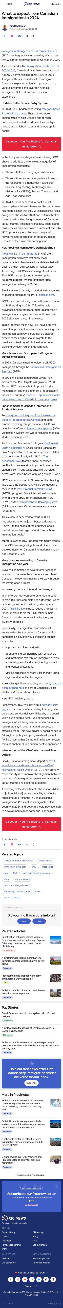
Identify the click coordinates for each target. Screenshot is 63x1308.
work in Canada (11, 897)
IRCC (34, 866)
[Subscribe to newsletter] (31, 1073)
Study (35, 1236)
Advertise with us (41, 1262)
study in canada (22, 879)
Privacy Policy (54, 1303)
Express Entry (45, 860)
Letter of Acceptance (39, 428)
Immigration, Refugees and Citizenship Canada (29, 51)
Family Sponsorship (11, 1244)
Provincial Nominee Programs (19, 253)
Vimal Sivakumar (17, 26)
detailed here (46, 294)
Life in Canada (40, 1244)
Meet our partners (42, 1258)
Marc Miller (47, 866)
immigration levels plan (15, 866)
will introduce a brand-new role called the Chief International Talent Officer (28, 765)
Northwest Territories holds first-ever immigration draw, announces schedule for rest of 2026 (22, 1142)
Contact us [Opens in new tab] (31, 1286)
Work (4, 1248)
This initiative (17, 608)
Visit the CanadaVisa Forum (31, 1272)
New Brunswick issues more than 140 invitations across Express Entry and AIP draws (23, 960)
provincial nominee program (36, 873)
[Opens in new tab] (10, 1279)
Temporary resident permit (17, 891)
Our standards (9, 1262)
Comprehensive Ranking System (38, 502)
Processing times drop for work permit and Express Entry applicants (22, 977)
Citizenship (7, 1020)
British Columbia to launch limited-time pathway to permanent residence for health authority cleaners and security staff (30, 1045)
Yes (24, 921)
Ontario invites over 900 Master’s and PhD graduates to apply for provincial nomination (21, 1159)
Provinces (7, 968)
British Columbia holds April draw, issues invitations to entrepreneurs (23, 992)
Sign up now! (31, 1204)
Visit (35, 1240)
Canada (6, 983)
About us (6, 1258)
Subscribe (56, 4)
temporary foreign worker (16, 885)
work (37, 891)
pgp (6, 873)
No (38, 921)
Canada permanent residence (18, 860)
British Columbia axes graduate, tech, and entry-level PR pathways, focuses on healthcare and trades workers (23, 1124)
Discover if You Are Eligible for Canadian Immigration (31, 144)
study (6, 879)
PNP (15, 873)
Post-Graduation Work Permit (34, 489)
